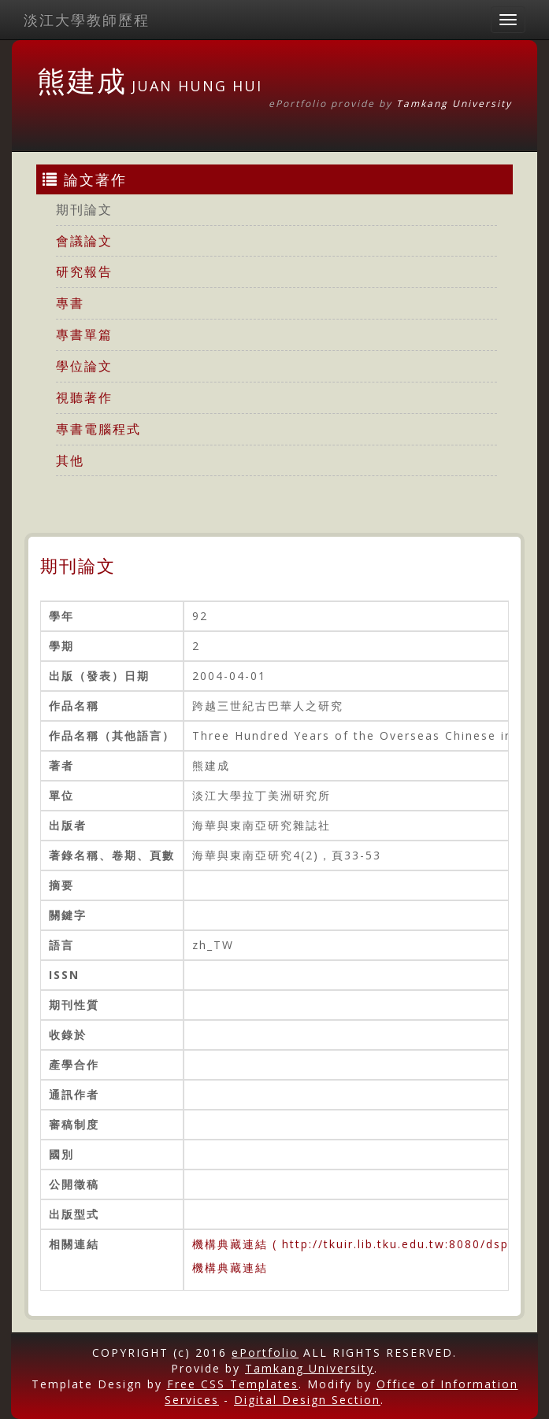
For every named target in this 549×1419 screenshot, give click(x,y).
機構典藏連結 (230, 1267)
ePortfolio (265, 1352)
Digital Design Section (307, 1399)
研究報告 (84, 271)
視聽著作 (84, 397)
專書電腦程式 (98, 429)
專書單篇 (84, 334)
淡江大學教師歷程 (87, 19)
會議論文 (84, 240)
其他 (70, 460)
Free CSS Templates (233, 1384)
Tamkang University (454, 103)
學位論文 (84, 366)
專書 (70, 303)
